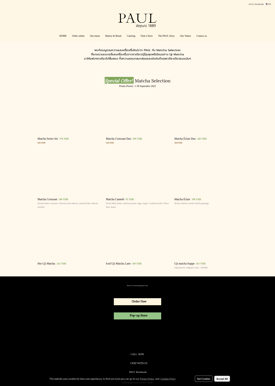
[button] (214, 36)
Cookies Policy (168, 378)
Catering (131, 36)
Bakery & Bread (113, 36)
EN (268, 4)
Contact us (201, 36)
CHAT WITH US (138, 363)
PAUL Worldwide (256, 4)
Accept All (222, 378)
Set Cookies (203, 378)
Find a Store (147, 36)
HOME (63, 36)
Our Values (185, 36)
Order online (78, 36)
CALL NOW (137, 354)
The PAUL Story (166, 36)
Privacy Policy (147, 378)
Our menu (95, 36)
